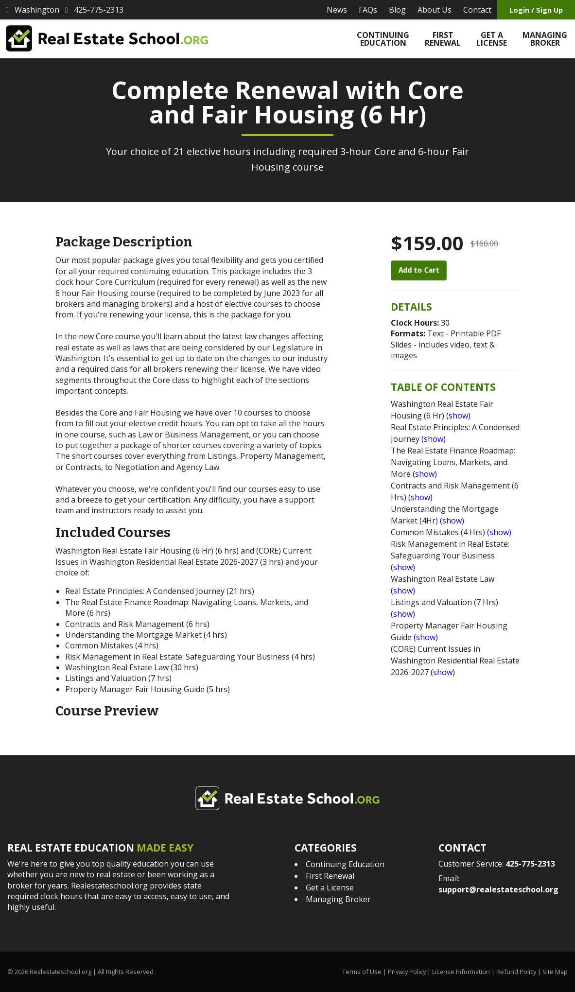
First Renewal (443, 39)
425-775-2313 (530, 863)
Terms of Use (362, 971)
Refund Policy (516, 971)
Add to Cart (418, 270)
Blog (397, 9)
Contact (477, 9)
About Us (435, 9)
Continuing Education (383, 39)
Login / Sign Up (536, 10)
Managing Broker (545, 39)
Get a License (491, 39)
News (337, 9)
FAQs (368, 9)
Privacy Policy (407, 971)
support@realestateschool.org (498, 889)
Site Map (555, 971)
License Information (461, 971)
